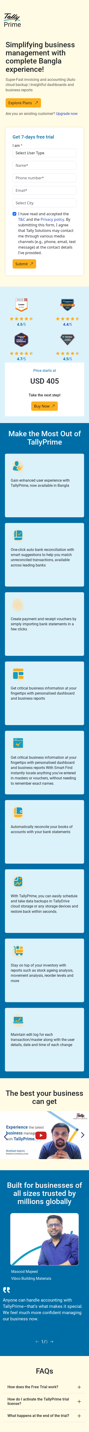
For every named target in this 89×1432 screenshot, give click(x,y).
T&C (21, 219)
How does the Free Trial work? (32, 1387)
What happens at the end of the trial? (38, 1415)
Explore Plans (23, 102)
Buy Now (44, 406)
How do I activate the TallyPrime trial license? (38, 1401)
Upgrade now (67, 113)
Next (81, 1135)
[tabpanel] (44, 1269)
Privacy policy (52, 219)
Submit (24, 263)
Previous (6, 1137)
